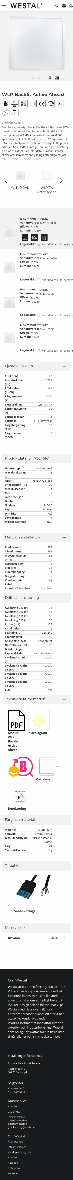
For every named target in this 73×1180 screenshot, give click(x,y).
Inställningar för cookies (25, 1056)
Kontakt (12, 1107)
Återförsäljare (15, 1142)
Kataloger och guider (20, 1152)
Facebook (13, 1163)
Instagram (14, 1168)
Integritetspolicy (17, 1147)
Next (60, 180)
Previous (7, 180)
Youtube (13, 1173)
